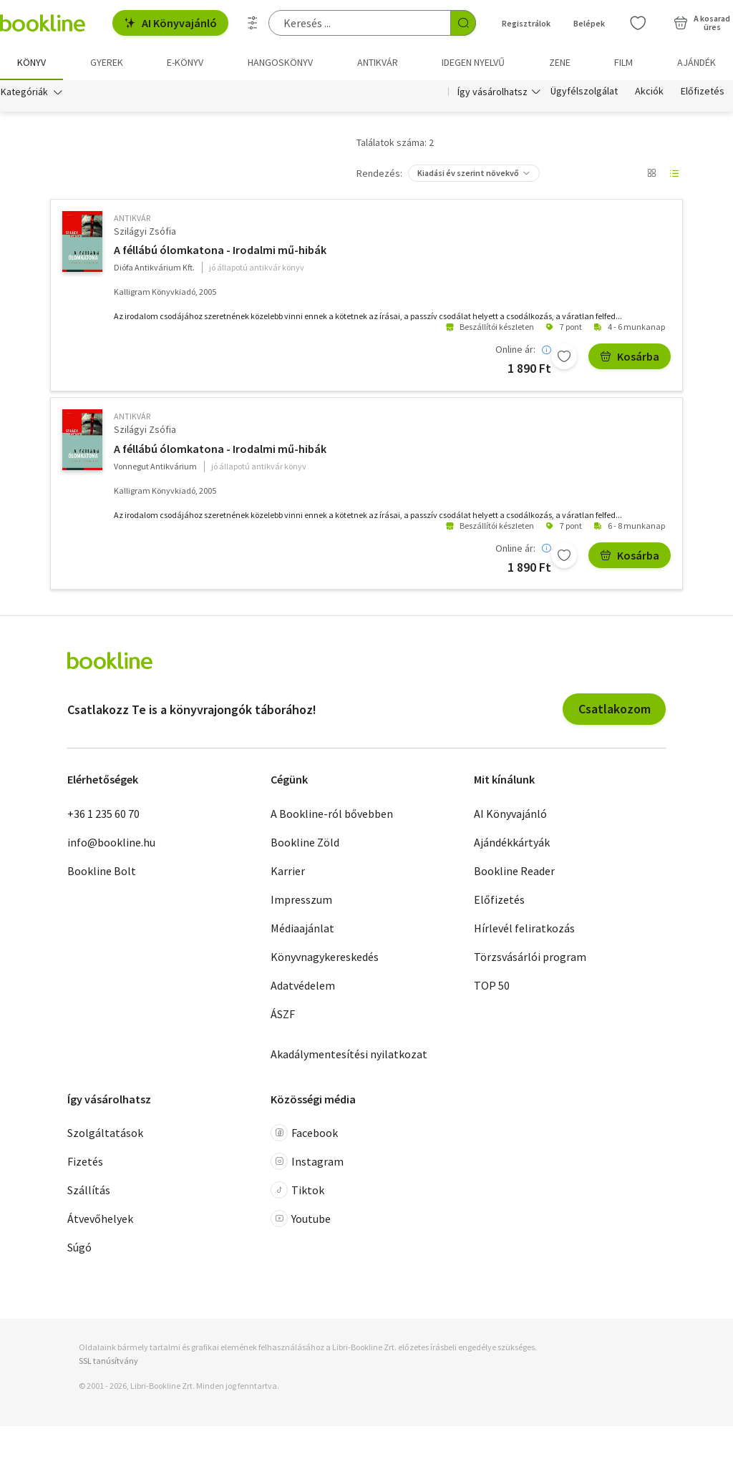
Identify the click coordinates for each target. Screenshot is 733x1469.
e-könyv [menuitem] (185, 62)
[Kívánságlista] (638, 23)
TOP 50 (492, 985)
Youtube (301, 1219)
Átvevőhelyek (100, 1219)
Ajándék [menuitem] (696, 62)
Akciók (649, 91)
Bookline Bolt (101, 871)
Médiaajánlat (302, 928)
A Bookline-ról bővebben (332, 813)
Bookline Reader (514, 871)
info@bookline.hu (111, 842)
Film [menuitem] (623, 62)
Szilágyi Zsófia (145, 231)
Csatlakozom (614, 709)
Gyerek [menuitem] (106, 62)
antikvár (132, 218)
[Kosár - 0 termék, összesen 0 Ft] (702, 22)
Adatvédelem (303, 985)
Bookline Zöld (305, 842)
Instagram (307, 1162)
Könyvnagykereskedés (325, 957)
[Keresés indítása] (463, 23)
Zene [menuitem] (560, 62)
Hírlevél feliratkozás (524, 928)
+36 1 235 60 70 (103, 813)
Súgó (79, 1248)
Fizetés (85, 1162)
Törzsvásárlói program (530, 957)
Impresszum (301, 899)
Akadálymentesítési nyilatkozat (349, 1054)
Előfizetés (702, 91)
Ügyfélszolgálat (584, 91)
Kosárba (629, 357)
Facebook (304, 1133)
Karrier (288, 871)
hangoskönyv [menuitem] (280, 62)
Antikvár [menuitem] (377, 62)
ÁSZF (283, 1014)
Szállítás (88, 1191)
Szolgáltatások (105, 1133)
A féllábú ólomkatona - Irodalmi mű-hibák (220, 250)
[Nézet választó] (651, 173)
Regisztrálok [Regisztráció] (526, 23)
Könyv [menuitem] (31, 62)
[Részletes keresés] (253, 23)
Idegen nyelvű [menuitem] (473, 62)
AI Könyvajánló (170, 23)
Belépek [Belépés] (589, 23)
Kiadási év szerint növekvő (468, 172)
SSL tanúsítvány (108, 1361)
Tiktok (297, 1190)
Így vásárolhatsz (492, 91)
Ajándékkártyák (512, 842)
